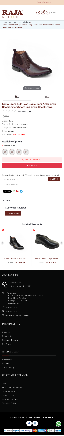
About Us (6, 332)
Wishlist (5, 364)
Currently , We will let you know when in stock (30, 175)
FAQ (4, 383)
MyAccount (7, 360)
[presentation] (2, 243)
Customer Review (10, 340)
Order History (8, 367)
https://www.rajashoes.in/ (41, 417)
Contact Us (7, 336)
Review (6, 200)
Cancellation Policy (11, 399)
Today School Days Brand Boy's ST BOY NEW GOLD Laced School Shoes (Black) (47, 258)
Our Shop (6, 344)
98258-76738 (20, 286)
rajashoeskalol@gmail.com (18, 315)
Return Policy (8, 395)
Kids (10, 22)
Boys (15, 22)
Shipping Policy (9, 403)
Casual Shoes (24, 22)
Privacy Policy (8, 391)
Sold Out (32, 166)
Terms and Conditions (12, 387)
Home (5, 22)
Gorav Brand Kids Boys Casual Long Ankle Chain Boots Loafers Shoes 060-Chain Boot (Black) (16, 258)
